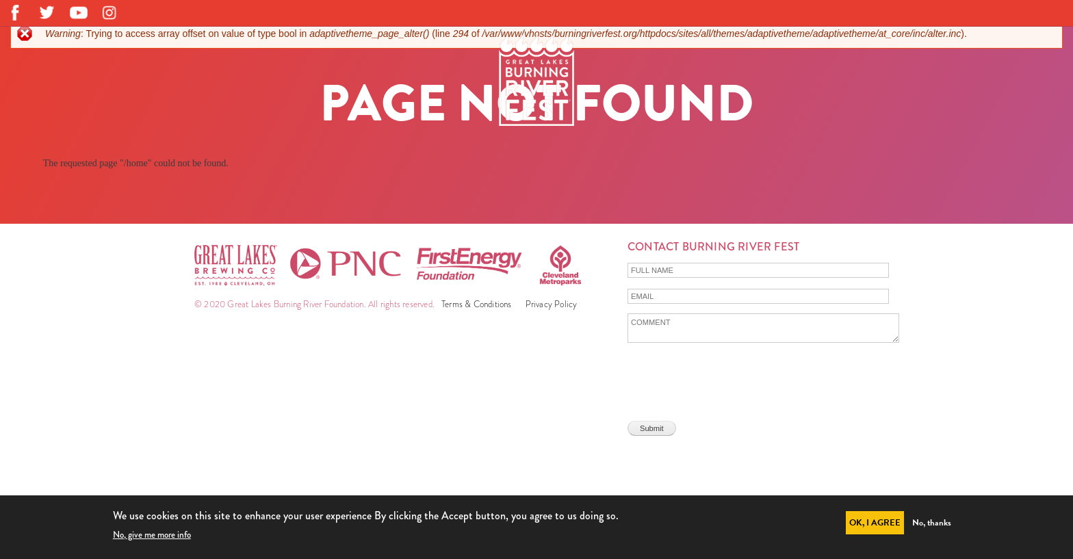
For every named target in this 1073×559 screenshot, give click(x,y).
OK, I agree (875, 523)
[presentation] (732, 377)
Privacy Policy (552, 304)
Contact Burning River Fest (713, 247)
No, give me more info (152, 534)
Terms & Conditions (476, 304)
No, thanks (931, 523)
